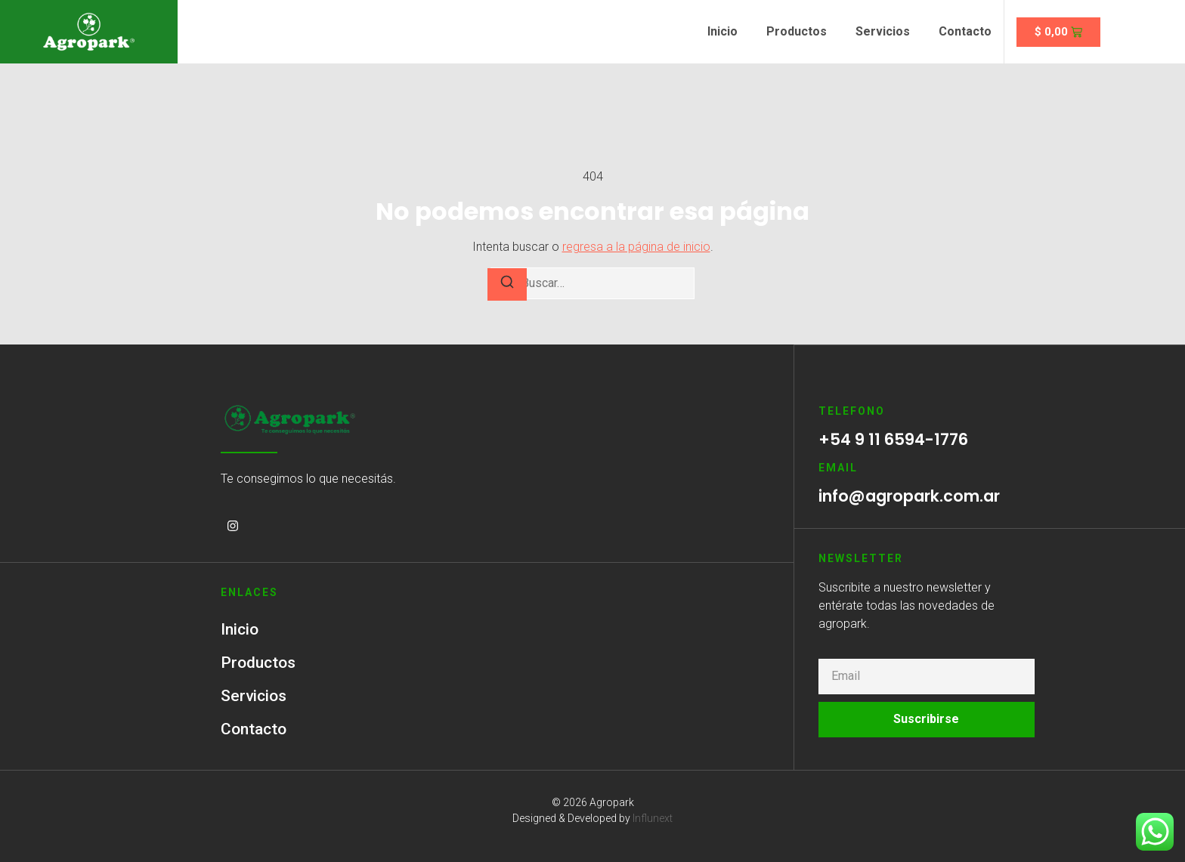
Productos (796, 31)
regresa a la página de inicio (636, 246)
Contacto (965, 31)
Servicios (882, 31)
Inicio (722, 31)
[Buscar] (507, 284)
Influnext (653, 818)
